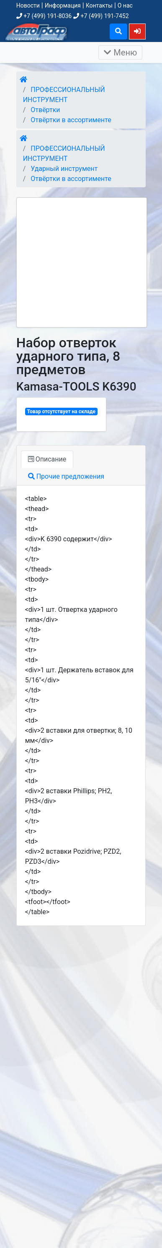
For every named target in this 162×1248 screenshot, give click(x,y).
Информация (63, 5)
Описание (47, 459)
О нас (125, 5)
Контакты (99, 5)
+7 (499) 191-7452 (101, 16)
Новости (28, 5)
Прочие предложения (66, 476)
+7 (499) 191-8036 (44, 16)
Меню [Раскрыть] (120, 52)
